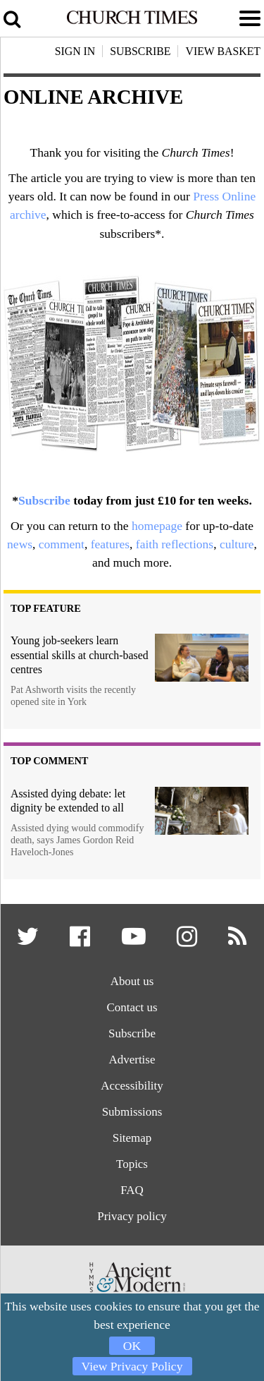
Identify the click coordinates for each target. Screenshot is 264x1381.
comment (61, 544)
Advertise (132, 1061)
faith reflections (174, 544)
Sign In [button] (75, 51)
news (19, 544)
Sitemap (132, 1140)
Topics (132, 1167)
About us (132, 982)
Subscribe (44, 500)
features (110, 544)
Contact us (132, 1008)
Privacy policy (131, 1219)
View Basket (222, 51)
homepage (157, 526)
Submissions (132, 1114)
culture (237, 544)
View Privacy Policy (132, 1366)
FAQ (132, 1193)
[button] (28, 942)
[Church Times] (131, 21)
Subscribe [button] (140, 51)
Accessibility (131, 1087)
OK (132, 1346)
